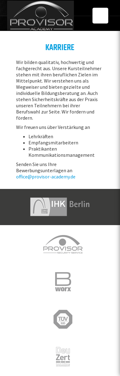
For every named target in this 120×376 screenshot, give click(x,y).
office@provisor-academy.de (45, 176)
